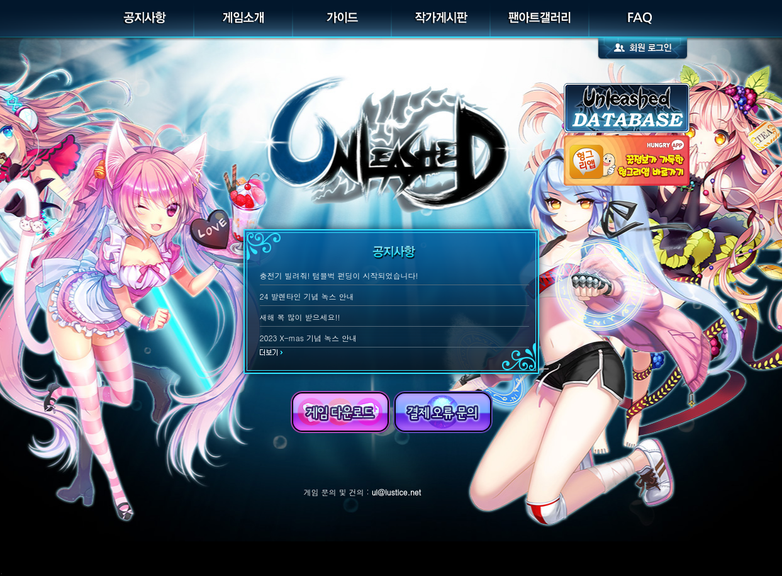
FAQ (638, 19)
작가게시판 (441, 19)
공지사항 (145, 19)
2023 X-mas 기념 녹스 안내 (308, 337)
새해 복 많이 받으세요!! (300, 317)
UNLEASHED (391, 129)
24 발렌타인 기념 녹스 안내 (307, 296)
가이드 (342, 19)
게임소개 (243, 19)
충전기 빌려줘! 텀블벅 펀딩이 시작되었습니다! (339, 275)
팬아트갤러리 (540, 19)
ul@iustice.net (397, 492)
